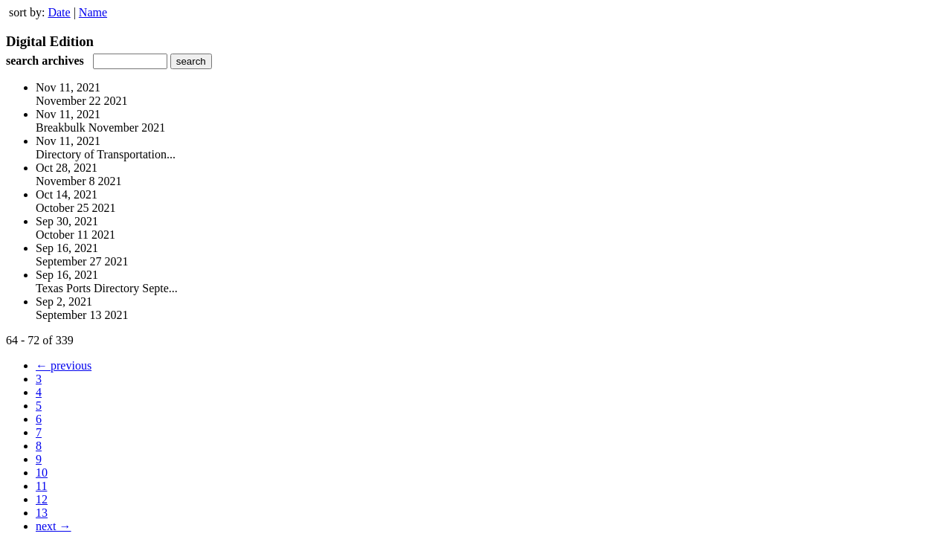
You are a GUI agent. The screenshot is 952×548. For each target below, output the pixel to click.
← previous (63, 365)
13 (42, 512)
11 (41, 486)
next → (53, 526)
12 (42, 499)
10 (42, 472)
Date (59, 12)
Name (93, 12)
